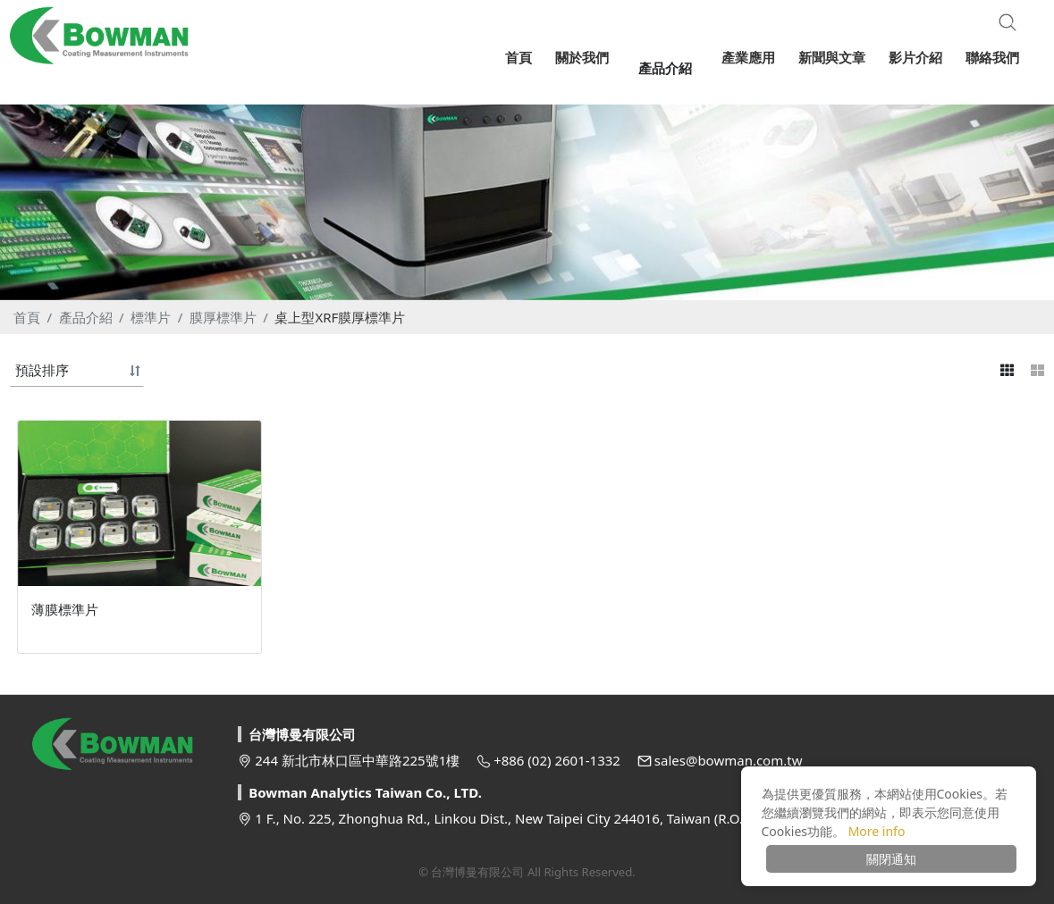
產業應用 (748, 57)
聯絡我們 (992, 57)
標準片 (151, 317)
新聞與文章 (831, 57)
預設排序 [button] (42, 370)
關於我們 (594, 57)
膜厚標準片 (223, 317)
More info (877, 831)
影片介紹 (915, 57)
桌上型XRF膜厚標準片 (339, 317)
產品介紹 (86, 317)
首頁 (26, 317)
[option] (527, 194)
